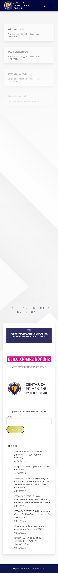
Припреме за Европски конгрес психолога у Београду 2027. (30, 528)
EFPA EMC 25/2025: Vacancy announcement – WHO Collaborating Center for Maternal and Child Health (32, 499)
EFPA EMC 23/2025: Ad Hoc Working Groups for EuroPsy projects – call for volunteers (32, 514)
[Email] (29, 421)
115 (50, 308)
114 (42, 308)
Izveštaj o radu (17, 74)
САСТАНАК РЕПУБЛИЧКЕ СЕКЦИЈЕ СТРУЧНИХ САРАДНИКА (28, 541)
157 (33, 311)
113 (33, 308)
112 (25, 308)
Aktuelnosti (16, 29)
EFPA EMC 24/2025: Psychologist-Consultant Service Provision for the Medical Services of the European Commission (31, 483)
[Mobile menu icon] (52, 6)
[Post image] (9, 453)
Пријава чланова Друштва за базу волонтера (31, 468)
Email (10, 416)
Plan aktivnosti (18, 52)
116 (19, 311)
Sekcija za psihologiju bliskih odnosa (23, 34)
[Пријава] (15, 429)
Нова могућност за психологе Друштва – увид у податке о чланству (29, 454)
